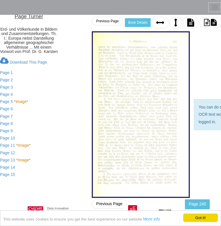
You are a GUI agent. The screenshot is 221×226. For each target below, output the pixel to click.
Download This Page (23, 61)
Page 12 (7, 152)
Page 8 (6, 123)
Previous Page (107, 21)
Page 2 (6, 80)
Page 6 (6, 108)
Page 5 (14, 101)
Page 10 (7, 138)
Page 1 (6, 72)
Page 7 (6, 116)
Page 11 (15, 145)
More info (151, 220)
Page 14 (7, 167)
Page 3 (6, 87)
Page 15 (7, 174)
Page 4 (6, 94)
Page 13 (15, 160)
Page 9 (6, 130)
